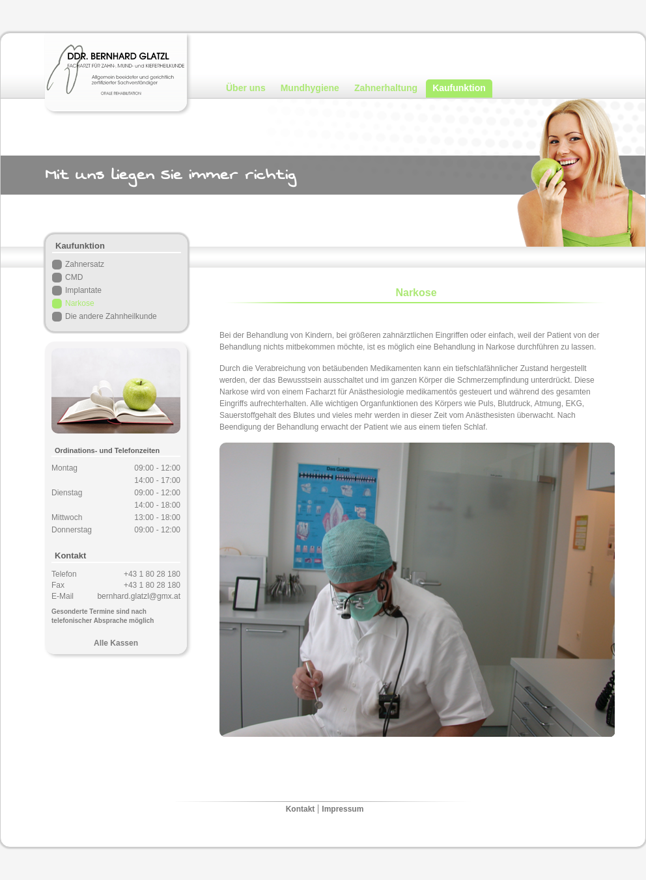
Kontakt (300, 809)
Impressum (342, 809)
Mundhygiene (310, 88)
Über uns (246, 88)
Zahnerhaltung (385, 88)
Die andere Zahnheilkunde (111, 316)
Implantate (83, 290)
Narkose (79, 303)
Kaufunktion (459, 88)
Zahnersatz (84, 264)
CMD (74, 277)
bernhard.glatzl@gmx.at (138, 596)
